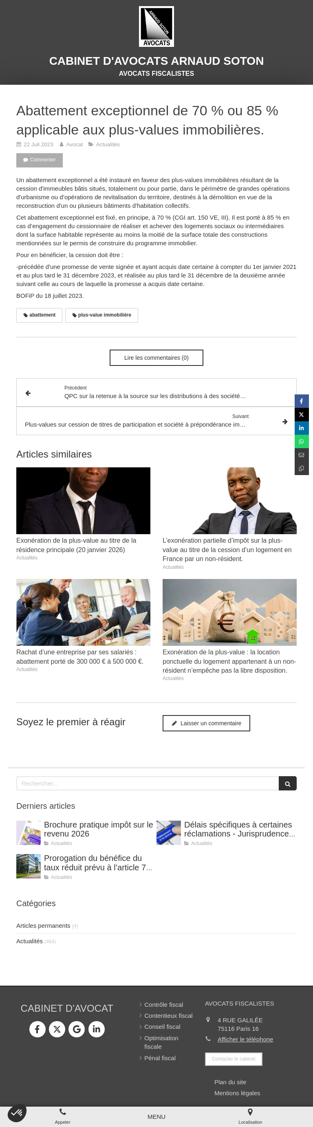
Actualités (29, 941)
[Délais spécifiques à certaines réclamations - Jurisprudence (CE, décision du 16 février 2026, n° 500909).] (168, 833)
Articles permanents (43, 925)
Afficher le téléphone (245, 1039)
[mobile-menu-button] (156, 1116)
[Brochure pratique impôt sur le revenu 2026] (28, 833)
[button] (17, 1113)
